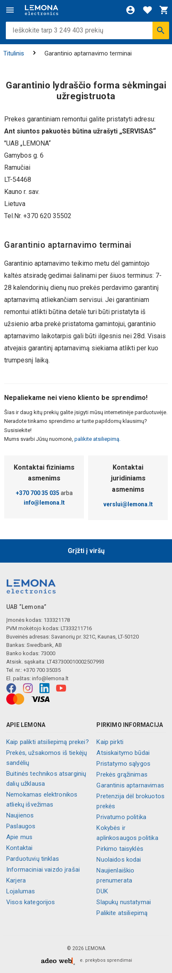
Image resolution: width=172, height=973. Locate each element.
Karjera (16, 880)
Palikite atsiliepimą (121, 913)
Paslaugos (20, 826)
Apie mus (19, 837)
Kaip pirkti (109, 742)
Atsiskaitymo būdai (123, 753)
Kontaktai (19, 848)
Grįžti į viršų (86, 551)
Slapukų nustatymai (123, 902)
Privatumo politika (121, 817)
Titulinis (13, 53)
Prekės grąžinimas (121, 774)
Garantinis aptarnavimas (130, 785)
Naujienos (20, 815)
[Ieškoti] (160, 30)
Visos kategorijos (30, 902)
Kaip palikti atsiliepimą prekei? (47, 742)
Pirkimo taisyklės (119, 848)
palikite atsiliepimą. (96, 439)
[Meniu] (10, 10)
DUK (102, 891)
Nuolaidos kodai (118, 859)
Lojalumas (20, 891)
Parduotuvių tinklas (32, 858)
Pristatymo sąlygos (123, 763)
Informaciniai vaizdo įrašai (43, 869)
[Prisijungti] (130, 10)
